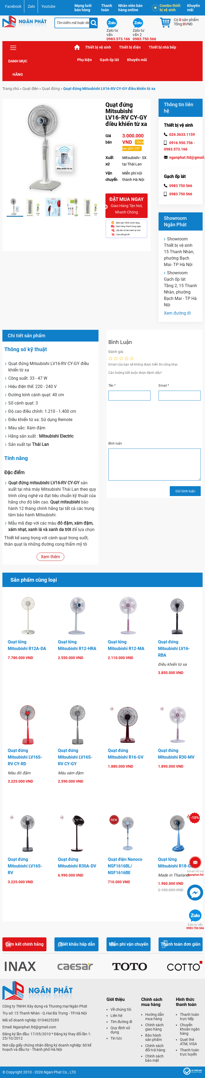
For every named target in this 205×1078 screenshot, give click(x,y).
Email (164, 385)
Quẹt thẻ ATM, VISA (188, 1041)
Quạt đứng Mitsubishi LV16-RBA (174, 648)
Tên (112, 385)
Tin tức (116, 1038)
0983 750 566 (180, 186)
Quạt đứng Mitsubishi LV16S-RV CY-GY (75, 757)
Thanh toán (106, 7)
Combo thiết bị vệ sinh (167, 7)
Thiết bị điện (130, 47)
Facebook (13, 6)
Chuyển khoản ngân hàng (190, 1029)
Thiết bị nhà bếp (162, 47)
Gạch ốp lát (109, 60)
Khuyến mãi (193, 7)
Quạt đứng (51, 88)
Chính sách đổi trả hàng (155, 1048)
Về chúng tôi (121, 1009)
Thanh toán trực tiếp (189, 1016)
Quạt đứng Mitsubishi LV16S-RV (25, 866)
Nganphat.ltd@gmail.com (34, 1027)
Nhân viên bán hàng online (130, 7)
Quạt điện (30, 88)
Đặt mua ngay (126, 205)
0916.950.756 (181, 143)
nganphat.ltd (195, 873)
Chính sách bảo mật (154, 1058)
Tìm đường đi (121, 1022)
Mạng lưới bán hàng (83, 7)
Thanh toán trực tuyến (189, 1052)
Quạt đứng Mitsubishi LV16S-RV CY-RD (25, 757)
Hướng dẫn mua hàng (154, 1016)
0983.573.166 (175, 149)
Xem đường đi (177, 313)
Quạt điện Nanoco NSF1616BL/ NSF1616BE (125, 866)
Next (105, 207)
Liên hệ (116, 1015)
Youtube (48, 6)
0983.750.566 (195, 926)
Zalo (31, 6)
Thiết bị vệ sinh (98, 47)
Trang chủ (77, 47)
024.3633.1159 (182, 134)
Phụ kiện (84, 60)
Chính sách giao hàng (154, 1027)
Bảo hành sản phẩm (153, 1037)
